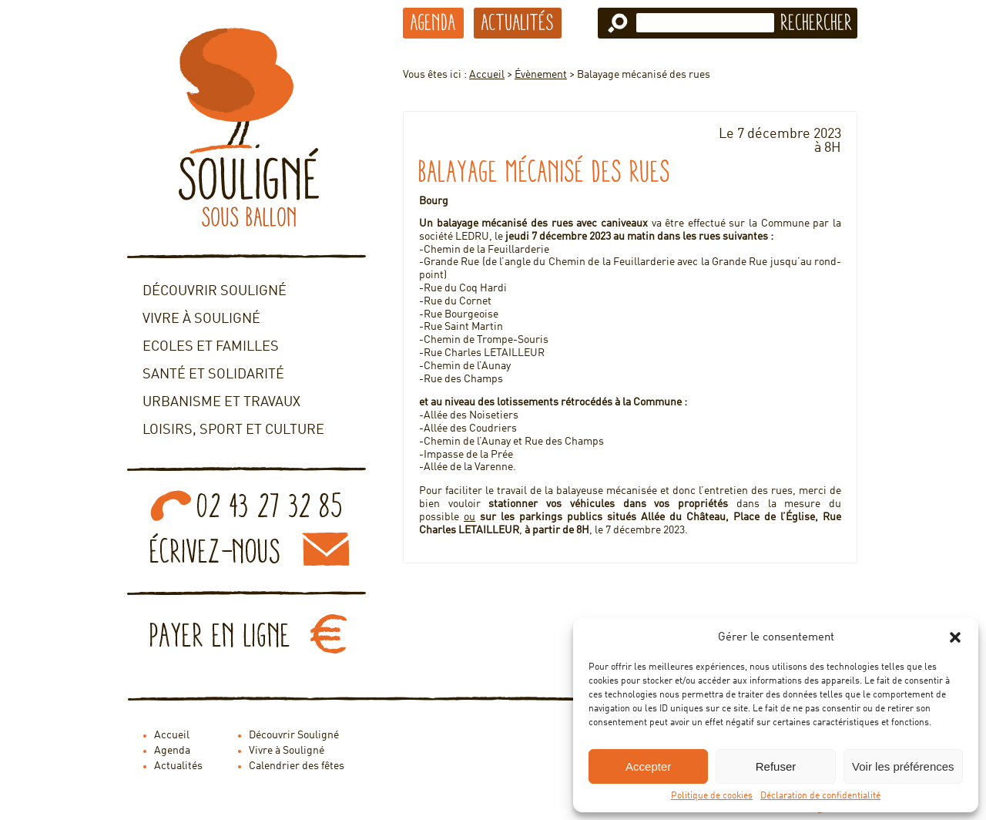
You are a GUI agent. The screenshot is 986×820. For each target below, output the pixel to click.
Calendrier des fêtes (296, 766)
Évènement (541, 74)
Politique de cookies (712, 796)
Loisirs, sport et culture (233, 430)
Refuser (776, 766)
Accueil (487, 74)
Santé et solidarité (213, 374)
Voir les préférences (903, 766)
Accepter (648, 766)
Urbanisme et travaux (221, 402)
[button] (955, 637)
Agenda (433, 22)
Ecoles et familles (211, 347)
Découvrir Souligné (215, 291)
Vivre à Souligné (201, 319)
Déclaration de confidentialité (820, 796)
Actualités (517, 22)
